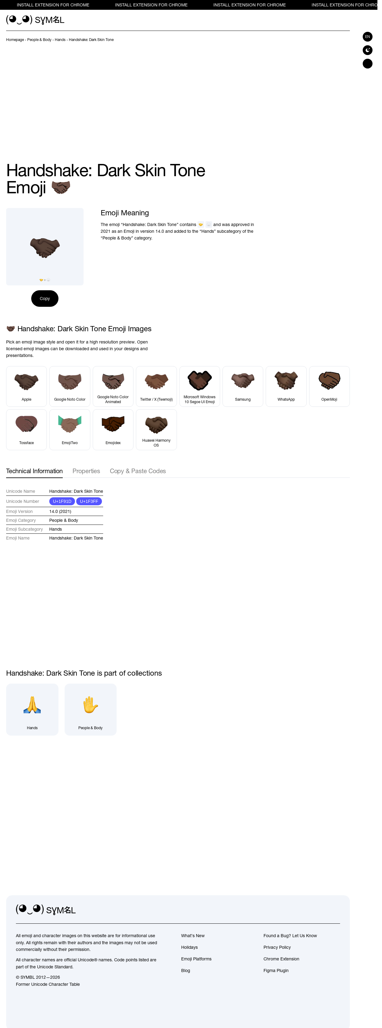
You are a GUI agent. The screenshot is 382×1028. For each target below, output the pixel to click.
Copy (45, 298)
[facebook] (335, 910)
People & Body (63, 520)
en (367, 37)
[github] (322, 910)
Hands (55, 529)
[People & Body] (91, 710)
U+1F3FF (89, 501)
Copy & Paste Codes (138, 470)
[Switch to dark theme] (368, 50)
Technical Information (34, 470)
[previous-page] (15, 40)
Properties (86, 470)
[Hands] (32, 710)
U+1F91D (62, 501)
